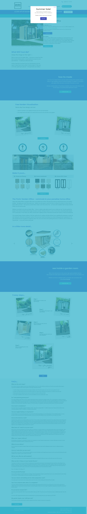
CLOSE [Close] (55, 7)
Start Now (43, 18)
